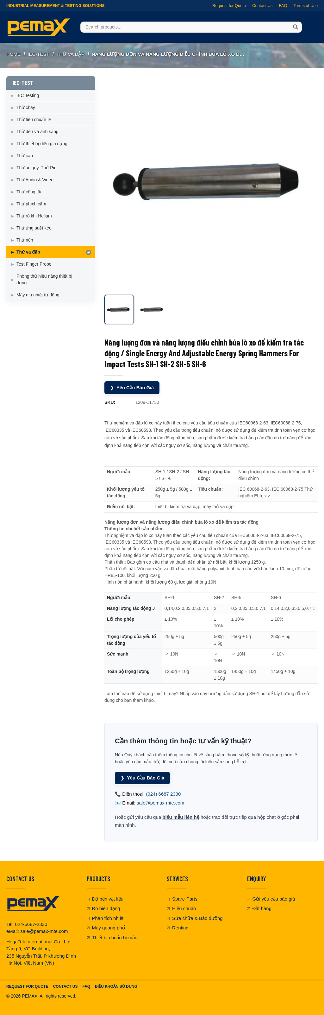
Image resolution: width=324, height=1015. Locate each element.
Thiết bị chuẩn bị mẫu (112, 937)
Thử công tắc (29, 191)
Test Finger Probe (34, 264)
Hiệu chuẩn (181, 908)
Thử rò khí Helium (34, 215)
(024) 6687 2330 (163, 794)
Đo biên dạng (103, 908)
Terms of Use (305, 5)
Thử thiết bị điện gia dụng (41, 143)
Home (13, 54)
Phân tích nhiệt (105, 918)
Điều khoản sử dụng (116, 986)
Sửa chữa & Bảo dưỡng (195, 918)
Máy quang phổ (106, 927)
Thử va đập (70, 54)
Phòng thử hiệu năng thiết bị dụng (44, 279)
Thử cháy (25, 107)
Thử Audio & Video (34, 179)
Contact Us (262, 5)
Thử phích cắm (31, 203)
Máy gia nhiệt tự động (37, 294)
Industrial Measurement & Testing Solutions (55, 5)
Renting (178, 927)
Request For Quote (27, 986)
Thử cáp (24, 155)
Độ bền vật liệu (105, 899)
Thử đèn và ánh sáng (37, 131)
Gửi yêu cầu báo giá (271, 899)
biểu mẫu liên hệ (180, 817)
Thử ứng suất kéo (34, 227)
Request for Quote (229, 5)
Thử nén (24, 239)
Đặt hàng (259, 908)
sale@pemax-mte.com (160, 802)
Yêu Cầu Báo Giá (132, 388)
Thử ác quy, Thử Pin (36, 167)
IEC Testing (27, 95)
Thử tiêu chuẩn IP (34, 119)
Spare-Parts (182, 899)
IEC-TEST (38, 54)
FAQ (283, 5)
